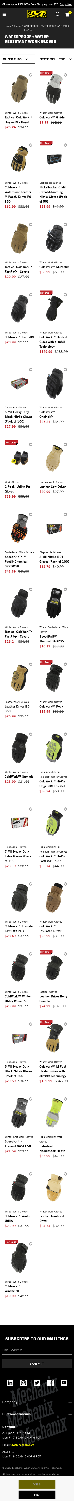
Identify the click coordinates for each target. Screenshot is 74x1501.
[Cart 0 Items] (67, 14)
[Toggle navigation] (4, 14)
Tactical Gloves (48, 991)
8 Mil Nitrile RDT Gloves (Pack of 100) (54, 559)
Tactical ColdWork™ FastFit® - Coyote (19, 269)
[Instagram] (23, 1383)
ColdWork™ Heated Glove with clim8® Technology (53, 341)
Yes (37, 1484)
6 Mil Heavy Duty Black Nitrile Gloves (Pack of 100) (18, 1071)
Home (8, 25)
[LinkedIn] (10, 1383)
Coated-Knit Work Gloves (19, 552)
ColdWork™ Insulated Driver (50, 928)
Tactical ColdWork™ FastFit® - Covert (19, 633)
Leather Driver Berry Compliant (53, 998)
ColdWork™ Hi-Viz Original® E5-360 (52, 783)
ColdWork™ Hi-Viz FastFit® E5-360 (52, 858)
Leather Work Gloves (51, 482)
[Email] (37, 1350)
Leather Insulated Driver (51, 1218)
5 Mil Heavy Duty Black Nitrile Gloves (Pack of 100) (18, 416)
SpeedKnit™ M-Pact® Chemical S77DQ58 (16, 561)
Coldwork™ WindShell (13, 1288)
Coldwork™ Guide (52, 117)
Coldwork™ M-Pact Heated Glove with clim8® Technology (52, 1071)
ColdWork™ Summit (19, 776)
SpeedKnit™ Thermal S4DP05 (51, 638)
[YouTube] (64, 1383)
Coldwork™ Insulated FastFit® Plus (20, 928)
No (37, 1495)
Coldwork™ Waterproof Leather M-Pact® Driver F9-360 (18, 194)
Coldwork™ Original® (47, 414)
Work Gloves (12, 482)
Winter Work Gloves (16, 112)
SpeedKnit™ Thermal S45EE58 (18, 1143)
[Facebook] (50, 1383)
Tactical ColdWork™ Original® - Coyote (19, 119)
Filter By (15, 59)
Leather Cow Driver (52, 486)
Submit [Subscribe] (36, 1363)
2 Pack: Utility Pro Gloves (18, 488)
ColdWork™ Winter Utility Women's (18, 998)
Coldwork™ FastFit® (19, 337)
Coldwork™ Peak (51, 706)
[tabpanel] (37, 682)
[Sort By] (55, 59)
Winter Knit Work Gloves (19, 1136)
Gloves (17, 25)
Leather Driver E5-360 (17, 708)
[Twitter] (37, 1383)
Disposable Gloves (50, 182)
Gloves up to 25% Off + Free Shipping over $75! (37, 4)
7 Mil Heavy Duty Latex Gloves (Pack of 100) (18, 856)
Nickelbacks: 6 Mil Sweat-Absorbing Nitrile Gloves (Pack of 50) (53, 194)
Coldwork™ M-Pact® (54, 267)
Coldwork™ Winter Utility (18, 1218)
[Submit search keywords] (57, 14)
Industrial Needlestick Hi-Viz (52, 1148)
